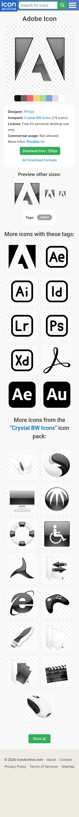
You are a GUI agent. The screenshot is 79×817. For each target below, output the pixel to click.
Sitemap (68, 766)
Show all (39, 739)
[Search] (62, 5)
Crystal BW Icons (37, 118)
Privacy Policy (15, 766)
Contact (66, 760)
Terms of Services (44, 766)
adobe (44, 217)
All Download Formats (39, 160)
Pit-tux (29, 112)
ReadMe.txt (35, 142)
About (51, 760)
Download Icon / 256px (40, 151)
